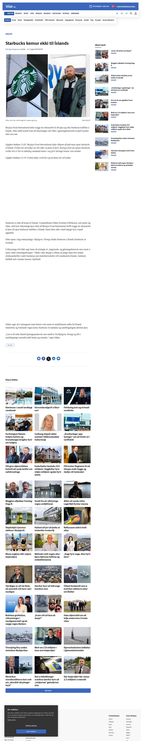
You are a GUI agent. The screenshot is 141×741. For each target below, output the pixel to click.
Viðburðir (129, 697)
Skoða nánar (11, 726)
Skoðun (111, 700)
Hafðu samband (33, 702)
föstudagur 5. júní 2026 (101, 7)
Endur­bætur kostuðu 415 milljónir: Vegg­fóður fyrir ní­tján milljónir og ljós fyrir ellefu (48, 462)
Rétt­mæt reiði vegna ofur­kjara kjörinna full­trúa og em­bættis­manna (46, 543)
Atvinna (128, 694)
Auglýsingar (32, 699)
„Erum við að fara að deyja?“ (45, 595)
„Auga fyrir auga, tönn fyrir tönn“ (76, 540)
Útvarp (111, 705)
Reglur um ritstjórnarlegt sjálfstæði (12, 698)
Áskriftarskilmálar (34, 708)
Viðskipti (112, 691)
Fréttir (111, 688)
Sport (110, 694)
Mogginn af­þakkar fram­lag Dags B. (18, 490)
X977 (128, 708)
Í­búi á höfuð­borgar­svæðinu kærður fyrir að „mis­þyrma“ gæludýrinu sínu (48, 653)
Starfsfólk (31, 711)
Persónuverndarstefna (12, 701)
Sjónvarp (112, 702)
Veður (128, 700)
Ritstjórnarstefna (34, 705)
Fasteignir (129, 691)
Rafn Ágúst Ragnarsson (13, 49)
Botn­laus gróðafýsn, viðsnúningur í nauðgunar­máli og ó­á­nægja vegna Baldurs (19, 598)
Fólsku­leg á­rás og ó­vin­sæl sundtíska (77, 408)
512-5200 (34, 696)
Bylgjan (128, 702)
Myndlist (11, 345)
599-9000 (11, 710)
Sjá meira (48, 660)
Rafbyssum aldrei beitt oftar (74, 515)
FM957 (128, 705)
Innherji (129, 688)
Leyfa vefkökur (44, 731)
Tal (127, 711)
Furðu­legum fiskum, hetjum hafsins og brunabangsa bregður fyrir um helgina (19, 435)
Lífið (110, 697)
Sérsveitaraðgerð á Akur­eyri (45, 408)
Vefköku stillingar (18, 731)
